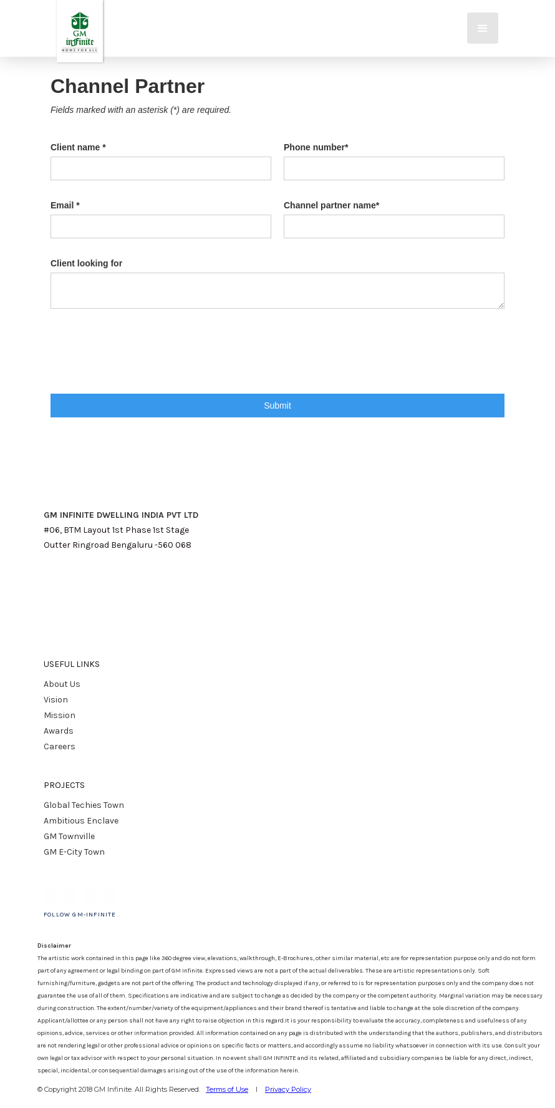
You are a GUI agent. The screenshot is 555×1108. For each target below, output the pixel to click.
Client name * (78, 147)
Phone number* (316, 147)
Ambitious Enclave (81, 820)
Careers (59, 746)
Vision (56, 699)
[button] (482, 28)
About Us (62, 684)
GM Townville (69, 836)
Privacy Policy (288, 1089)
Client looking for (86, 263)
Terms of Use (227, 1089)
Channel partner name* (331, 205)
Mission (59, 715)
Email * (65, 205)
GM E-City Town (74, 852)
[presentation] (145, 364)
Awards (59, 731)
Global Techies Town (84, 805)
